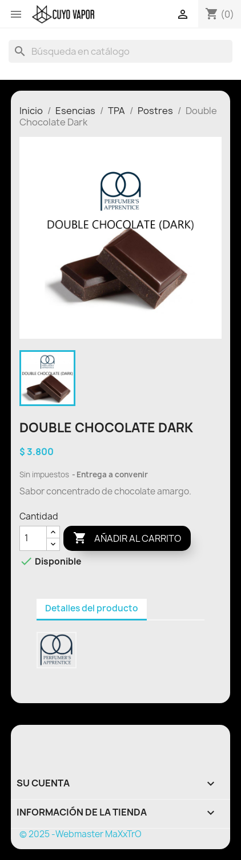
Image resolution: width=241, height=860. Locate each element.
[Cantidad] (33, 538)
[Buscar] (120, 51)
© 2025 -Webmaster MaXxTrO (80, 834)
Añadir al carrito (127, 538)
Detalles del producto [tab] (91, 608)
